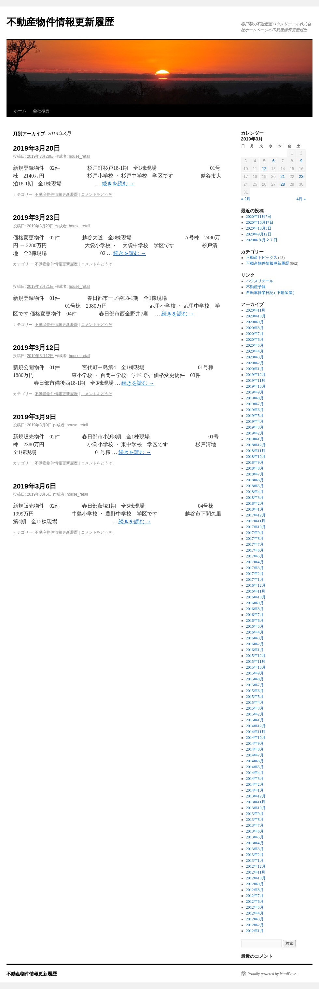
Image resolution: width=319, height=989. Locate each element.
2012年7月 (255, 895)
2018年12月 (256, 445)
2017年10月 (256, 527)
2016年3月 (255, 638)
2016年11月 (256, 591)
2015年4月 (255, 702)
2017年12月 (256, 515)
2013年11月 (256, 802)
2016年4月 (255, 632)
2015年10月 (256, 667)
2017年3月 (255, 568)
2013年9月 (255, 813)
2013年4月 (255, 843)
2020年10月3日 (258, 228)
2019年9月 (255, 392)
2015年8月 (255, 679)
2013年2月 (255, 854)
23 (301, 176)
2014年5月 (255, 767)
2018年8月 (255, 468)
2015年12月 (256, 655)
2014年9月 (255, 743)
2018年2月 (255, 503)
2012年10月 (256, 878)
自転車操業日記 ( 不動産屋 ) (270, 292)
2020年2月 (255, 363)
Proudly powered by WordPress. (272, 973)
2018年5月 (255, 486)
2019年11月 (256, 380)
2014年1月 (255, 790)
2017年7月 (255, 544)
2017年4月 (255, 562)
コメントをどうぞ (96, 194)
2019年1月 (255, 439)
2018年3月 (255, 497)
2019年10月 (256, 386)
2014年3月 (255, 778)
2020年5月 (255, 345)
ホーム (20, 110)
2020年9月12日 (258, 234)
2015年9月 (255, 673)
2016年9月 (255, 603)
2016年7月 (255, 614)
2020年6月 (255, 339)
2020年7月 (255, 333)
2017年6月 (255, 550)
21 (283, 176)
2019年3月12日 (36, 347)
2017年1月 (255, 579)
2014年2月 (255, 784)
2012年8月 (255, 890)
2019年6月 (255, 410)
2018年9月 (255, 462)
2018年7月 (255, 474)
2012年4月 (255, 913)
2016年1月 (255, 650)
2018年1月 (255, 509)
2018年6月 (255, 480)
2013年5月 (255, 837)
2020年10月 (256, 316)
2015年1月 (255, 720)
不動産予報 (256, 287)
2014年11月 (256, 731)
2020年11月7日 (258, 216)
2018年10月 (256, 456)
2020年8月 (255, 328)
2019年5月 (255, 415)
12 (264, 169)
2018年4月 (255, 491)
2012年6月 (255, 901)
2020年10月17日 (259, 222)
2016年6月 (255, 620)
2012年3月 (255, 919)
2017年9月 (255, 532)
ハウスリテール (259, 281)
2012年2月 (255, 925)
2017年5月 (255, 556)
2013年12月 (256, 796)
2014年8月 (255, 749)
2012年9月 (255, 884)
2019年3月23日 (36, 217)
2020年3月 (255, 357)
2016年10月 (256, 597)
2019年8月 (255, 398)
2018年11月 (256, 450)
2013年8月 (255, 819)
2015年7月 (255, 685)
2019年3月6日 (34, 486)
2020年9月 (255, 322)
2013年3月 (255, 849)
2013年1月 (255, 860)
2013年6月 (255, 831)
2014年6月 (255, 761)
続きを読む (118, 183)
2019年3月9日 (34, 417)
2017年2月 (255, 573)
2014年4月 (255, 772)
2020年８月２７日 (261, 240)
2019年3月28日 (36, 148)
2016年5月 (255, 626)
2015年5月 (255, 696)
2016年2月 (255, 644)
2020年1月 (255, 369)
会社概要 (41, 110)
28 (283, 184)
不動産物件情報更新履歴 (60, 22)
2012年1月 (255, 931)
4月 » (301, 199)
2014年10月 (256, 737)
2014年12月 (256, 726)
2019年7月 (255, 404)
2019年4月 (255, 421)
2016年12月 (256, 585)
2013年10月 (256, 808)
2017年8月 (255, 538)
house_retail (79, 156)
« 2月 (246, 199)
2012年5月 (255, 907)
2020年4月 (255, 351)
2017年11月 (256, 521)
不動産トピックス (261, 257)
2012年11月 (256, 872)
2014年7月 (255, 755)
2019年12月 (256, 374)
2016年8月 (255, 609)
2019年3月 (255, 427)
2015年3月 (255, 708)
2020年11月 (256, 310)
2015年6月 (255, 690)
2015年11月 (256, 661)
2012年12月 (256, 866)
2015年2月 (255, 714)
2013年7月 (255, 825)
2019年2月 (255, 433)
